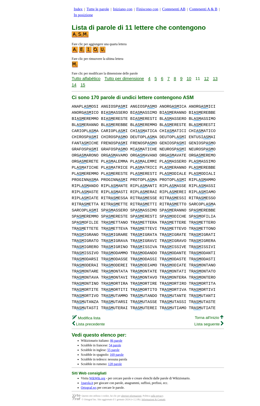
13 (215, 78)
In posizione (83, 15)
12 (206, 78)
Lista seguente (208, 324)
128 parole (115, 364)
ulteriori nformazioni (131, 395)
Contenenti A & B (203, 9)
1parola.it (87, 383)
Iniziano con (122, 9)
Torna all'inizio (209, 317)
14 (74, 84)
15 (82, 84)
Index (78, 9)
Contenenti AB (173, 9)
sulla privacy (157, 395)
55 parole (113, 350)
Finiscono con (147, 9)
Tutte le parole (98, 9)
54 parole (115, 345)
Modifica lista (86, 318)
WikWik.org (97, 378)
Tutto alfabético (86, 78)
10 (189, 78)
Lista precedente (88, 324)
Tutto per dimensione (124, 78)
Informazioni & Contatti (153, 399)
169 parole (117, 354)
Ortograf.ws (88, 387)
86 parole (116, 340)
